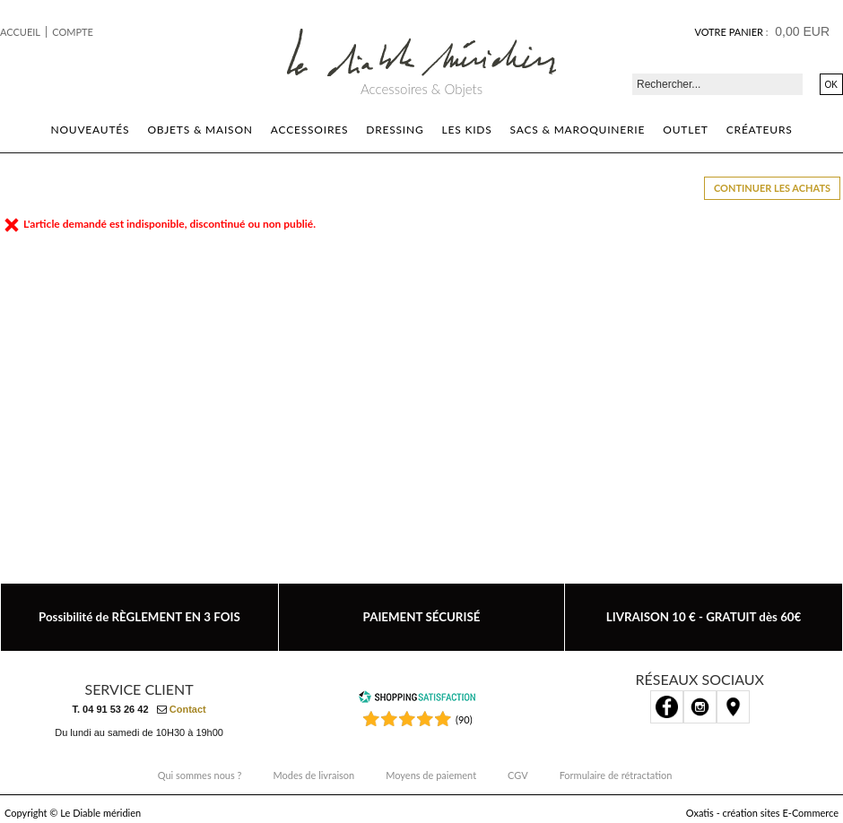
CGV (518, 775)
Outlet (685, 129)
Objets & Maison (199, 129)
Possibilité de (139, 617)
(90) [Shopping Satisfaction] (464, 719)
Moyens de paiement (431, 775)
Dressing (394, 129)
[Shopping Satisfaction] (417, 700)
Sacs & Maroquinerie (578, 129)
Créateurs (759, 129)
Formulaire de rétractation (616, 775)
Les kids (467, 129)
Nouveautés (89, 129)
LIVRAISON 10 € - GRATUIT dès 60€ (704, 617)
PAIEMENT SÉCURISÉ (422, 617)
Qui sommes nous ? (200, 775)
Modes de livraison (314, 775)
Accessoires (309, 129)
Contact (187, 709)
